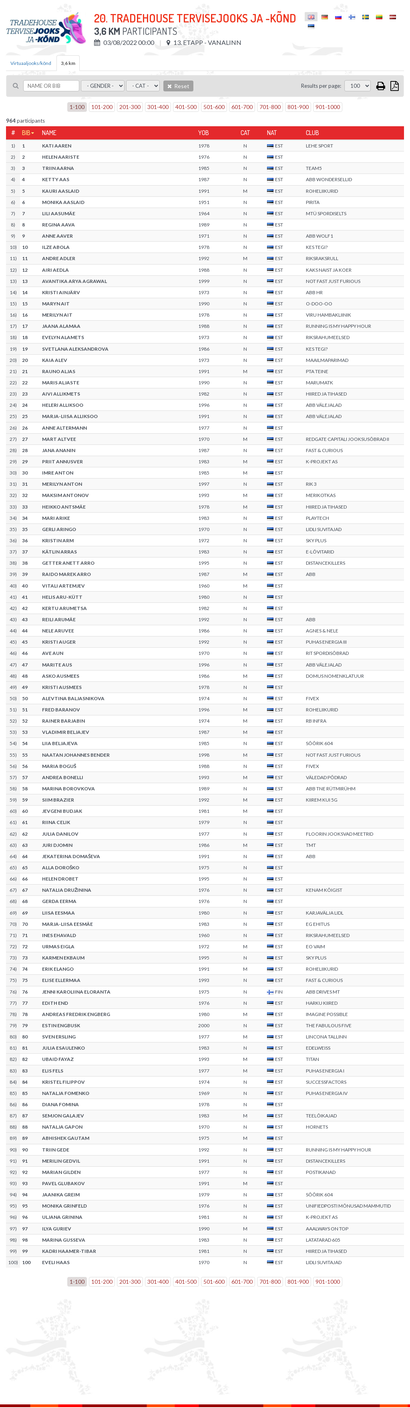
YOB (203, 133)
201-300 (130, 106)
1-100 (77, 106)
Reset (178, 86)
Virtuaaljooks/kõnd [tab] (30, 63)
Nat (272, 133)
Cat (245, 133)
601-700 (242, 106)
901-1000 (328, 106)
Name (49, 133)
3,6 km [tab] (68, 63)
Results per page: (321, 86)
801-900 (298, 106)
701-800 (270, 106)
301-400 (158, 106)
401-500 (186, 106)
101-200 (102, 106)
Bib (26, 133)
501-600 (214, 106)
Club (312, 133)
